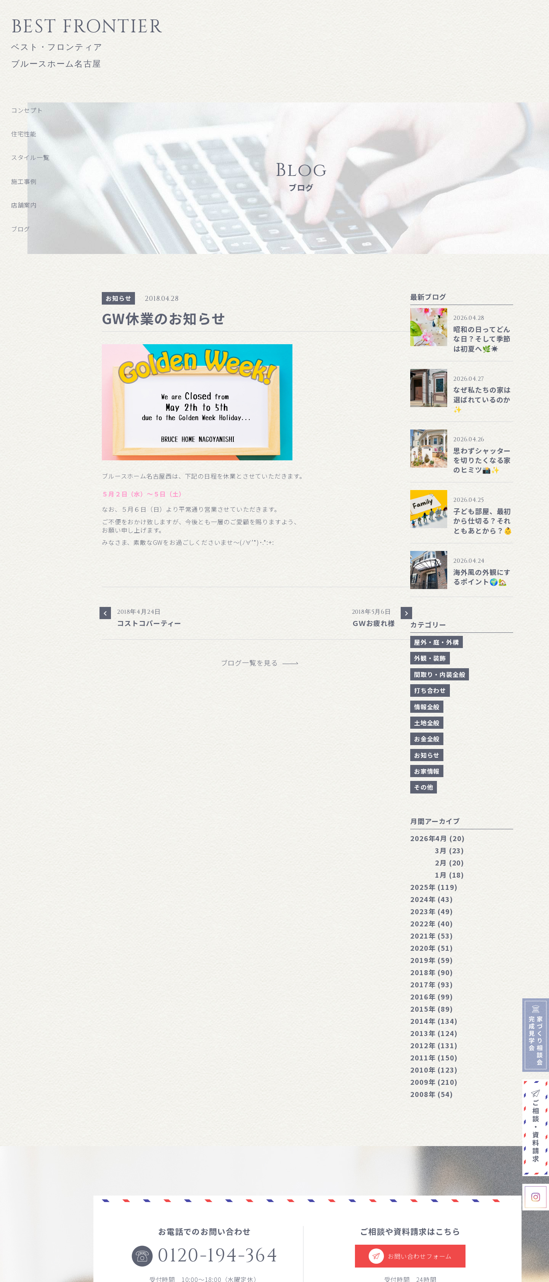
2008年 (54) (431, 1094)
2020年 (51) (431, 948)
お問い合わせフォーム (410, 1256)
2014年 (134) (434, 1021)
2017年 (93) (431, 984)
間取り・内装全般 (439, 674)
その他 (423, 787)
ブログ (20, 228)
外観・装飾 (430, 658)
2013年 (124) (434, 1033)
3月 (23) (449, 850)
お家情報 (427, 771)
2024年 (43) (431, 899)
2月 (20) (449, 862)
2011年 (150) (434, 1057)
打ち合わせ (430, 690)
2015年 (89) (431, 1009)
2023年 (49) (431, 911)
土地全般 (427, 722)
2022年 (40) (431, 923)
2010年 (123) (434, 1069)
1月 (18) (449, 875)
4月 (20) (437, 838)
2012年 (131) (434, 1045)
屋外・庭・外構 (436, 642)
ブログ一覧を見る (253, 662)
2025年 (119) (434, 887)
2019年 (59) (431, 960)
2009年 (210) (434, 1082)
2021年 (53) (431, 935)
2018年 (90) (431, 972)
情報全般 (427, 706)
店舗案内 (24, 204)
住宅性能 (24, 133)
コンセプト (27, 110)
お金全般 (427, 738)
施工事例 (24, 181)
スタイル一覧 (30, 157)
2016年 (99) (431, 996)
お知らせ (118, 298)
